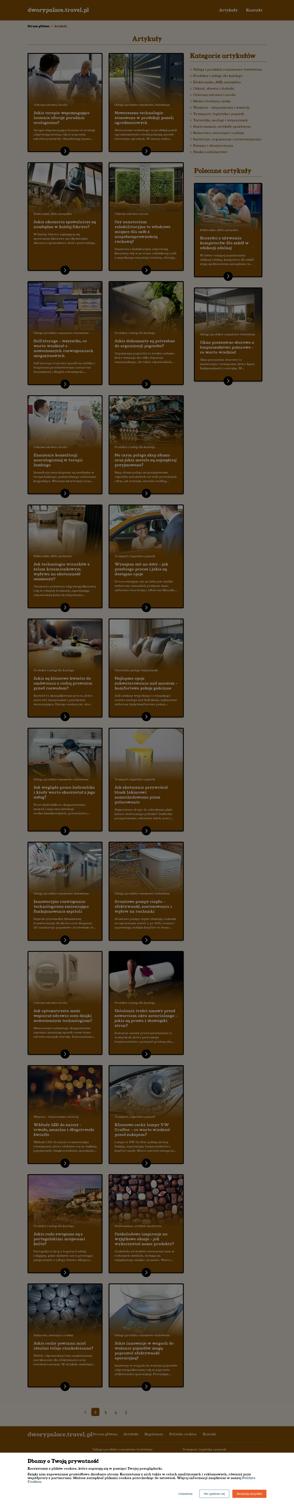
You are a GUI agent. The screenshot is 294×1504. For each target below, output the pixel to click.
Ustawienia (185, 1493)
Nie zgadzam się (214, 1493)
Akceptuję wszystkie (249, 1493)
